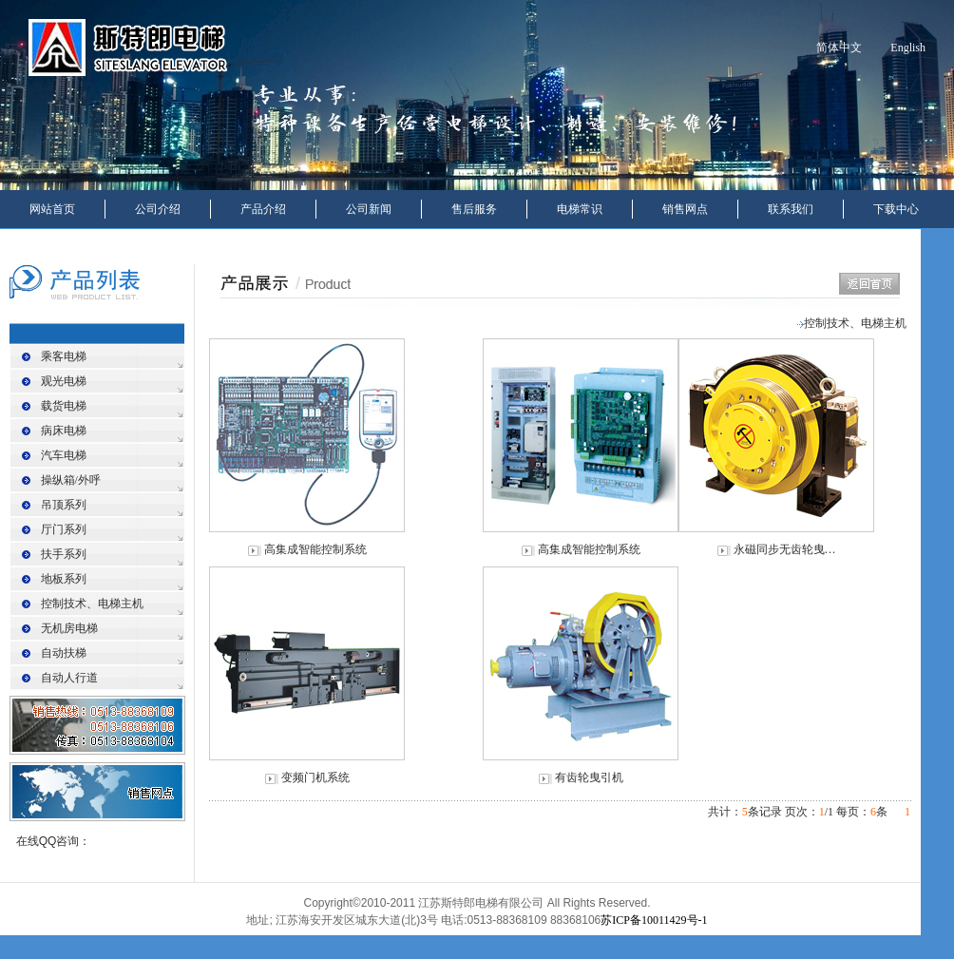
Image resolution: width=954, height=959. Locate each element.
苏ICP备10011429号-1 (654, 920)
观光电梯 (63, 381)
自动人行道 (69, 677)
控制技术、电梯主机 (92, 603)
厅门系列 (63, 529)
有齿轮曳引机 (589, 777)
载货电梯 (63, 405)
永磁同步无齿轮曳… (785, 549)
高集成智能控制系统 (315, 549)
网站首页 (52, 209)
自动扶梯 (63, 653)
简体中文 (839, 47)
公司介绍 (158, 209)
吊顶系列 (63, 504)
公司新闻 (368, 209)
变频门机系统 (315, 777)
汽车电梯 (63, 455)
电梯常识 (579, 209)
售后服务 (474, 209)
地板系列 (63, 578)
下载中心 (896, 209)
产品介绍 (263, 209)
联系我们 (790, 209)
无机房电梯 (69, 628)
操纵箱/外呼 (71, 480)
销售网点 (685, 209)
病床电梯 (63, 430)
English (907, 47)
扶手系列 (63, 554)
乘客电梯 (63, 356)
